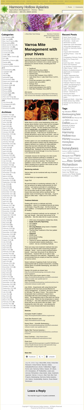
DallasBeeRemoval (31, 367)
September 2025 (8, 116)
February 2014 (7, 263)
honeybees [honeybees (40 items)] (70, 148)
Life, (27, 379)
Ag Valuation (7, 37)
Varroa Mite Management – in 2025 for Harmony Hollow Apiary (72, 48)
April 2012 (6, 298)
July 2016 (6, 219)
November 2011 (8, 307)
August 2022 (7, 159)
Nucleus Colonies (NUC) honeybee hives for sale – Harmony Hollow (51, 36)
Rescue (5, 91)
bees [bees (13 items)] (67, 120)
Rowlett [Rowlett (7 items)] (72, 167)
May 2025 (6, 124)
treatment (55, 373)
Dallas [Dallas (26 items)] (66, 122)
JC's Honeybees (30, 371)
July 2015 (6, 242)
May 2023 (6, 149)
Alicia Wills (42, 363)
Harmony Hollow (38, 369)
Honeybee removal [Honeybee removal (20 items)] (68, 143)
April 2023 (6, 151)
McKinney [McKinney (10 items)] (71, 153)
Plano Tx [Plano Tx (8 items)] (65, 158)
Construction (7, 53)
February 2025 (7, 130)
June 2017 (6, 197)
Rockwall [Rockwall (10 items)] (65, 167)
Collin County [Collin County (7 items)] (74, 120)
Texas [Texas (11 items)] (72, 172)
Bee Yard (6, 39)
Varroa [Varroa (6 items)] (72, 176)
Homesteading (7, 70)
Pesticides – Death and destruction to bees (71, 41)
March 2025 (7, 128)
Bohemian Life (7, 47)
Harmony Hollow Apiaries (29, 7)
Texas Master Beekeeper (11, 99)
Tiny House (6, 102)
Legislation (6, 72)
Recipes (5, 89)
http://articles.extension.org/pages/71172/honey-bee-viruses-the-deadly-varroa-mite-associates (41, 94)
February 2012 (7, 302)
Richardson (35, 373)
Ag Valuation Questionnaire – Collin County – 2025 (73, 67)
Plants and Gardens (9, 81)
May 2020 (6, 169)
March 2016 (7, 226)
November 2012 (8, 284)
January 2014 (7, 265)
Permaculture (7, 79)
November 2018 (8, 180)
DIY (4, 58)
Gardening (6, 64)
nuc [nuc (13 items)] (71, 156)
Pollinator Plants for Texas (72, 83)
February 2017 (7, 205)
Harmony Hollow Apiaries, (48, 377)
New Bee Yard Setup (33, 34)
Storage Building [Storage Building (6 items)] (66, 170)
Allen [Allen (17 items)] (74, 111)
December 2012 (8, 282)
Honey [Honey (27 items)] (66, 138)
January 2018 (7, 190)
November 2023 (8, 143)
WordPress (41, 408)
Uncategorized (7, 104)
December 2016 (8, 209)
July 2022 (6, 161)
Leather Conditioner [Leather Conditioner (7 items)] (73, 151)
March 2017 (7, 203)
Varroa (34, 375)
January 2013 (7, 280)
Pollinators (6, 83)
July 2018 (6, 184)
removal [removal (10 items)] (76, 158)
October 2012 (7, 286)
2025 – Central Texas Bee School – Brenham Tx (72, 91)
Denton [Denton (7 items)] (72, 123)
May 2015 (6, 246)
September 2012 (8, 288)
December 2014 (8, 255)
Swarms (5, 95)
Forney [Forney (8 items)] (72, 127)
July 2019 (6, 174)
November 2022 (8, 157)
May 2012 (6, 296)
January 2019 (7, 178)
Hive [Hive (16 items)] (73, 136)
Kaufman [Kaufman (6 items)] (64, 151)
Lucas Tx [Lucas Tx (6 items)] (64, 153)
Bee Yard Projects (8, 41)
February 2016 (7, 228)
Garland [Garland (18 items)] (66, 129)
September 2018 (8, 182)
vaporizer (28, 375)
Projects (5, 87)
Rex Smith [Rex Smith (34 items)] (74, 161)
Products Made (8, 85)
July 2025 (6, 120)
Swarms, (46, 379)
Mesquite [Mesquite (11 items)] (66, 156)
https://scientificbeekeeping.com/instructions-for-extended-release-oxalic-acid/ (42, 283)
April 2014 (6, 261)
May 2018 (6, 186)
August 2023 (7, 145)
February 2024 (7, 140)
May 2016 (6, 223)
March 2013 (7, 277)
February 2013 (7, 278)
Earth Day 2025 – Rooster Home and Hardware (72, 63)
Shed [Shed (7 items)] (80, 167)
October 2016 (7, 213)
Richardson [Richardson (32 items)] (70, 164)
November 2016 (8, 211)
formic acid (28, 369)
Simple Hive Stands (70, 81)
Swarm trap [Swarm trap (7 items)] (65, 172)
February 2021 (7, 163)
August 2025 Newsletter (71, 52)
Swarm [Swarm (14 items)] (74, 169)
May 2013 (6, 273)
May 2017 (6, 199)
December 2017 (8, 192)
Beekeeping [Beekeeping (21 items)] (69, 114)
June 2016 (6, 221)
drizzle (40, 367)
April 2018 (6, 188)
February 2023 (7, 155)
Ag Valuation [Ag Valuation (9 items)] (66, 112)
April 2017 (6, 201)
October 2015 (7, 236)
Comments (79, 7)
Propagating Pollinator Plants (73, 57)
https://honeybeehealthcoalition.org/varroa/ (40, 159)
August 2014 (7, 259)
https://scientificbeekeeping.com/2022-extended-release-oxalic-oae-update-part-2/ (41, 278)
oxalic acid (50, 371)
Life (4, 74)
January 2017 (7, 207)
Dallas (50, 365)
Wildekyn (6, 106)
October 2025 (7, 115)
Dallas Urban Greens (10, 56)
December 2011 (8, 305)
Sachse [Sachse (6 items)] (76, 167)
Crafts (5, 54)
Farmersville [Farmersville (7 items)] (66, 127)
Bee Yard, (47, 375)
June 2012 (6, 294)
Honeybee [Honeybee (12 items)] (75, 139)
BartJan (44, 365)
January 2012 (7, 304)
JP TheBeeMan (42, 371)
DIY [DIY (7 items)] (76, 123)
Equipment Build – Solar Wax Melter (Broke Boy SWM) (73, 100)
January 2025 (7, 132)
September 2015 (8, 238)
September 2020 (8, 167)
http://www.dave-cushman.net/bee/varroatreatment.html (38, 337)
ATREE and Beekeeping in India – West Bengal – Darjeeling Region (72, 86)
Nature (5, 75)
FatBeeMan (47, 367)
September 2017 (8, 196)
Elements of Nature (9, 60)
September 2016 (8, 215)
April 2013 (6, 275)
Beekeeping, (35, 377)
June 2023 (6, 147)
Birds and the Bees (9, 45)
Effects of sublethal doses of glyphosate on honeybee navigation (73, 71)
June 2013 (6, 271)
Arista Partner (36, 365)
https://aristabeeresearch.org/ (35, 320)
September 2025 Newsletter (73, 44)
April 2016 (6, 224)
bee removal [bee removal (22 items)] (71, 116)
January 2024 (7, 142)
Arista (49, 363)
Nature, (31, 379)
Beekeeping (7, 43)
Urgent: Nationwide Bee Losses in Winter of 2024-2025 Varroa (72, 77)
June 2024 (6, 138)
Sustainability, (38, 379)
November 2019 (8, 172)
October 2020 (7, 165)
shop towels (43, 373)
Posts (70, 7)
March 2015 (7, 250)
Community (6, 51)
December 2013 (8, 267)
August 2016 (7, 217)
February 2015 (7, 251)
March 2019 (7, 176)
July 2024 (6, 136)
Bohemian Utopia (8, 49)
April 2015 (6, 248)
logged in (39, 396)
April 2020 (6, 170)
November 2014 (8, 257)
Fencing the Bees (69, 93)
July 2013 (6, 269)
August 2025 (7, 118)
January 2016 (7, 230)
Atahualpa (50, 408)
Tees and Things (8, 97)
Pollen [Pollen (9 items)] (70, 158)
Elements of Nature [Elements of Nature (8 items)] (68, 125)
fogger (54, 367)
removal (28, 373)
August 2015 (7, 240)
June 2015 (6, 244)
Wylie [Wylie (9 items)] (76, 176)
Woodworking (7, 108)
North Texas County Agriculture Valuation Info (72, 38)
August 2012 (7, 290)
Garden (5, 62)
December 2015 (8, 232)
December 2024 (8, 134)
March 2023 (7, 153)
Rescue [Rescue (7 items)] (64, 161)
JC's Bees (53, 369)
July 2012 (6, 292)
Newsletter (6, 77)
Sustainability (7, 93)
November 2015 (8, 234)
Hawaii (46, 369)
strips (49, 373)
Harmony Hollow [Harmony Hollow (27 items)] (68, 134)
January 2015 (7, 253)
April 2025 (6, 126)
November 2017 (8, 194)
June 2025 (6, 122)
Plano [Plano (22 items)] (77, 155)
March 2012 (7, 300)
